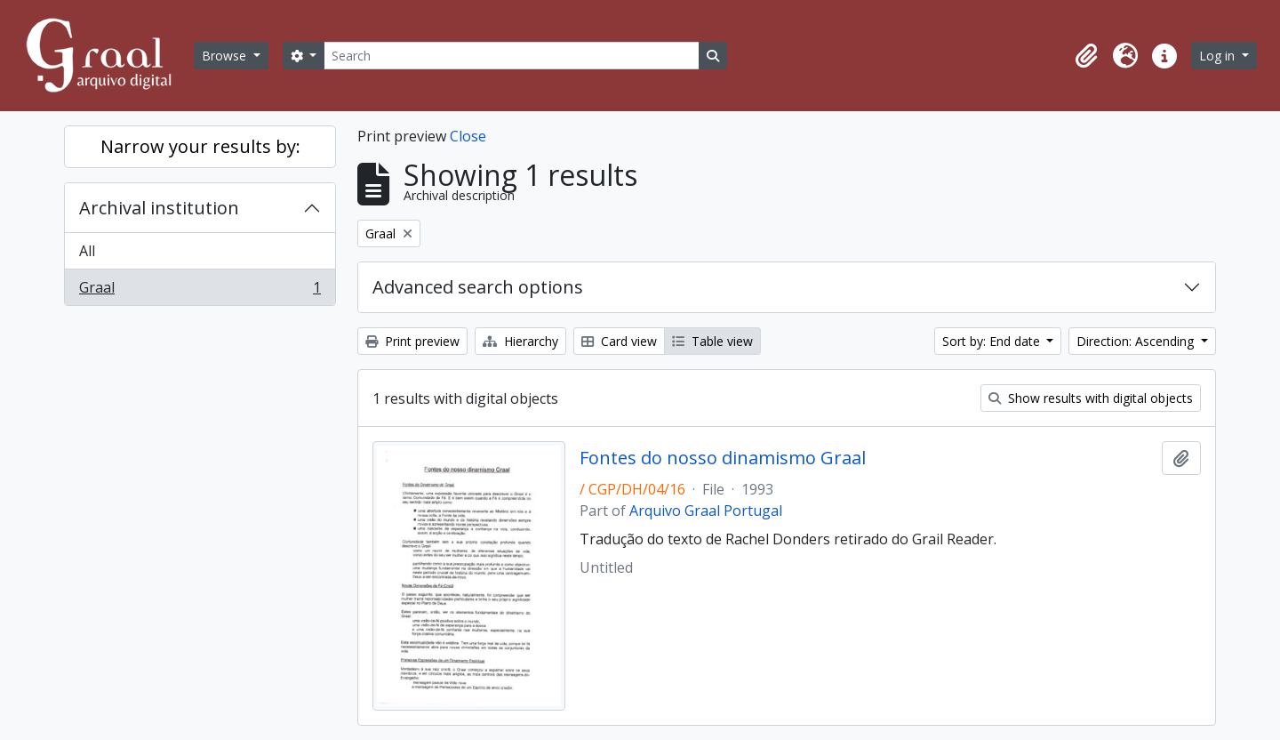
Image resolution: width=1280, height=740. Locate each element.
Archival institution (159, 208)
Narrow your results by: (200, 146)
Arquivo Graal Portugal (705, 510)
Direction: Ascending (1136, 341)
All (87, 251)
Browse (226, 55)
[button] (1086, 56)
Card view (619, 341)
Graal (199, 291)
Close (468, 136)
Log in (1218, 55)
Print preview (412, 341)
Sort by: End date (993, 341)
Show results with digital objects (1090, 398)
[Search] (511, 55)
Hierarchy (520, 341)
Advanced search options (477, 287)
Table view (712, 341)
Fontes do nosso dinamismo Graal (723, 458)
